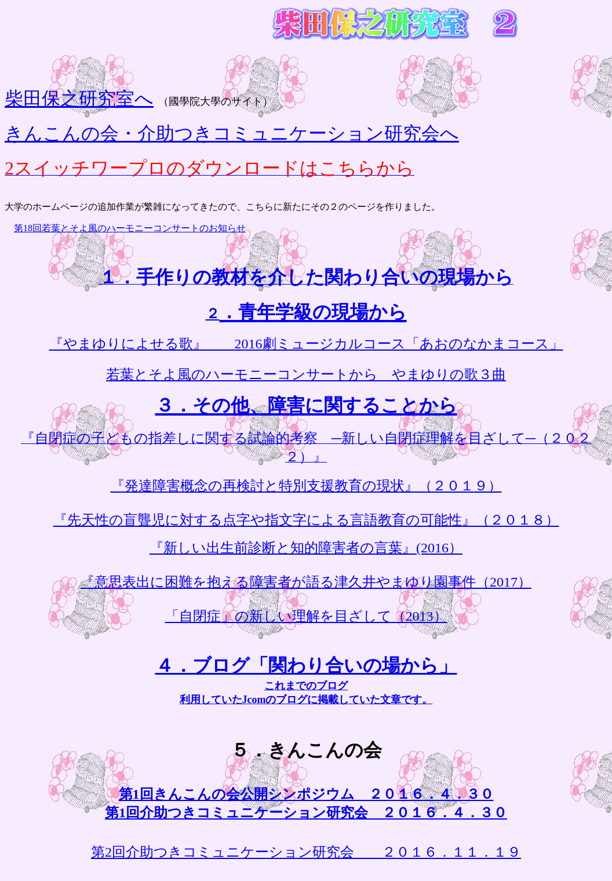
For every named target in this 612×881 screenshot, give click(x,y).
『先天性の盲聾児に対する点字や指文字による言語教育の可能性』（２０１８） (306, 519)
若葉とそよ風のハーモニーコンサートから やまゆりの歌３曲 (306, 374)
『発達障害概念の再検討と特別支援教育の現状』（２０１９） (306, 485)
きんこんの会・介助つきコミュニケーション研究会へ (232, 133)
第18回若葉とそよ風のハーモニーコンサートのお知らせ (130, 228)
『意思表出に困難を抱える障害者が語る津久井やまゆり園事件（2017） (306, 581)
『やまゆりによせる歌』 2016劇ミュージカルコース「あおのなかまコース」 (306, 343)
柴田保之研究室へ (79, 98)
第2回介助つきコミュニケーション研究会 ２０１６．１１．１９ (306, 852)
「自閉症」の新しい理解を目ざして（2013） (306, 616)
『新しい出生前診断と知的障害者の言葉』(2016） (306, 547)
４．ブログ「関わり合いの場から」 (306, 665)
